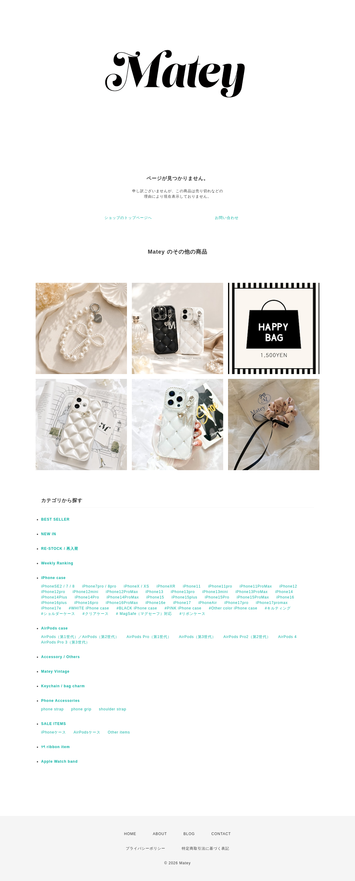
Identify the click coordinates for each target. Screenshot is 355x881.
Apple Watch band (59, 761)
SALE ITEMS (53, 724)
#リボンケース (192, 614)
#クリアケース (96, 614)
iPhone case (53, 578)
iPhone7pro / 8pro (99, 586)
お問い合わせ (227, 218)
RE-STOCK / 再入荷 (59, 548)
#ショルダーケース (58, 614)
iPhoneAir (208, 603)
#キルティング (278, 608)
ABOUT (160, 834)
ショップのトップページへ (128, 218)
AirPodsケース (87, 732)
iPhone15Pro (217, 597)
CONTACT (221, 834)
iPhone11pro (220, 586)
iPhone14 (284, 592)
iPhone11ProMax (256, 586)
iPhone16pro (86, 603)
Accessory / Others (60, 657)
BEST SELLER (55, 519)
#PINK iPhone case (183, 608)
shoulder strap (112, 709)
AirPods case (54, 628)
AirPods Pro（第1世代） (149, 637)
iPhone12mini (85, 592)
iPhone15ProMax (253, 597)
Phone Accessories (60, 701)
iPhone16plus (54, 603)
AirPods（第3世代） (197, 637)
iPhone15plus (185, 597)
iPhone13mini (215, 592)
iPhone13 (154, 592)
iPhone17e (51, 608)
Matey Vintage (55, 671)
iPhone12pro (53, 592)
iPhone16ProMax (122, 603)
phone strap (52, 709)
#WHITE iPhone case (89, 608)
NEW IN (48, 534)
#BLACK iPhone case (137, 608)
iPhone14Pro (87, 597)
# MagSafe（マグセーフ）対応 (144, 614)
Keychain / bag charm (63, 686)
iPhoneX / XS (136, 586)
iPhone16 (285, 597)
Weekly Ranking (57, 563)
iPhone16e (156, 603)
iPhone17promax (272, 603)
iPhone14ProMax (123, 597)
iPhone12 (288, 586)
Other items (119, 732)
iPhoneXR (165, 586)
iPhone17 (182, 603)
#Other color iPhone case (233, 608)
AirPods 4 (287, 637)
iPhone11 (192, 586)
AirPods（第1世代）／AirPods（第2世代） (80, 637)
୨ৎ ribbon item (55, 747)
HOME (130, 834)
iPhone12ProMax (122, 592)
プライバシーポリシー (145, 848)
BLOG (189, 834)
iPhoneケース (53, 732)
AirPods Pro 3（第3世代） (65, 642)
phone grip (81, 709)
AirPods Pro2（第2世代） (247, 637)
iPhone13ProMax (251, 592)
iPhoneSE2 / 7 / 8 (58, 586)
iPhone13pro (183, 592)
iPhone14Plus (54, 597)
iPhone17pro (236, 603)
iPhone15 (155, 597)
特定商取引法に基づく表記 (205, 848)
